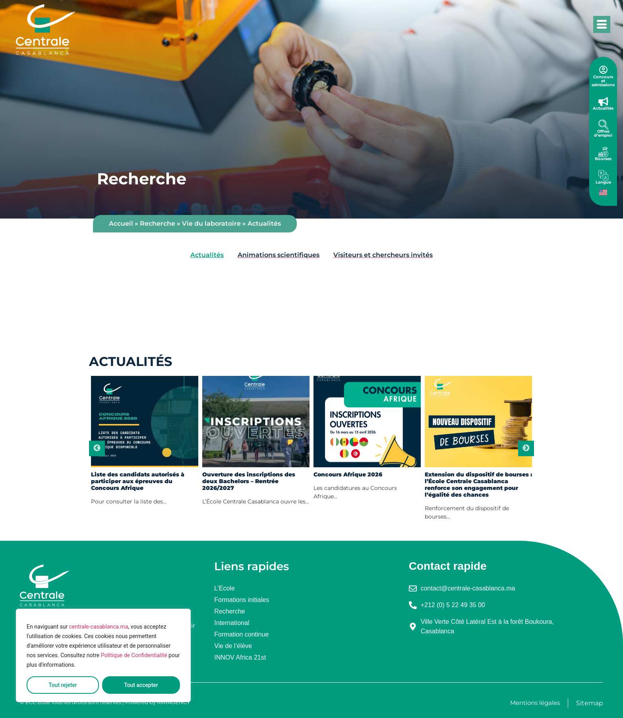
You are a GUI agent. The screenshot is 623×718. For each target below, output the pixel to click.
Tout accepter (141, 685)
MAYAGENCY (173, 702)
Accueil (121, 223)
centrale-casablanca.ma (98, 627)
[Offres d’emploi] (603, 125)
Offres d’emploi (603, 133)
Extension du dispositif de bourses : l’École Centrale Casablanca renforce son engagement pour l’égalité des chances (478, 484)
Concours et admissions (603, 80)
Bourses (603, 158)
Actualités (603, 108)
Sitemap (589, 703)
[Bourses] (603, 152)
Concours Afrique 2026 (347, 474)
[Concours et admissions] (603, 70)
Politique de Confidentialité (134, 655)
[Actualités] (603, 101)
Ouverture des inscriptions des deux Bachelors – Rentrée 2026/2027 (248, 481)
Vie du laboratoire (211, 223)
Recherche (157, 223)
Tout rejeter (62, 685)
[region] (103, 655)
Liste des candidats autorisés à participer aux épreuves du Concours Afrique (137, 481)
